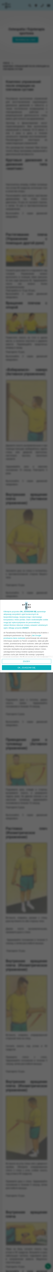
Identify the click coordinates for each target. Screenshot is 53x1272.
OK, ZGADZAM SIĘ (26, 668)
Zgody (26, 661)
